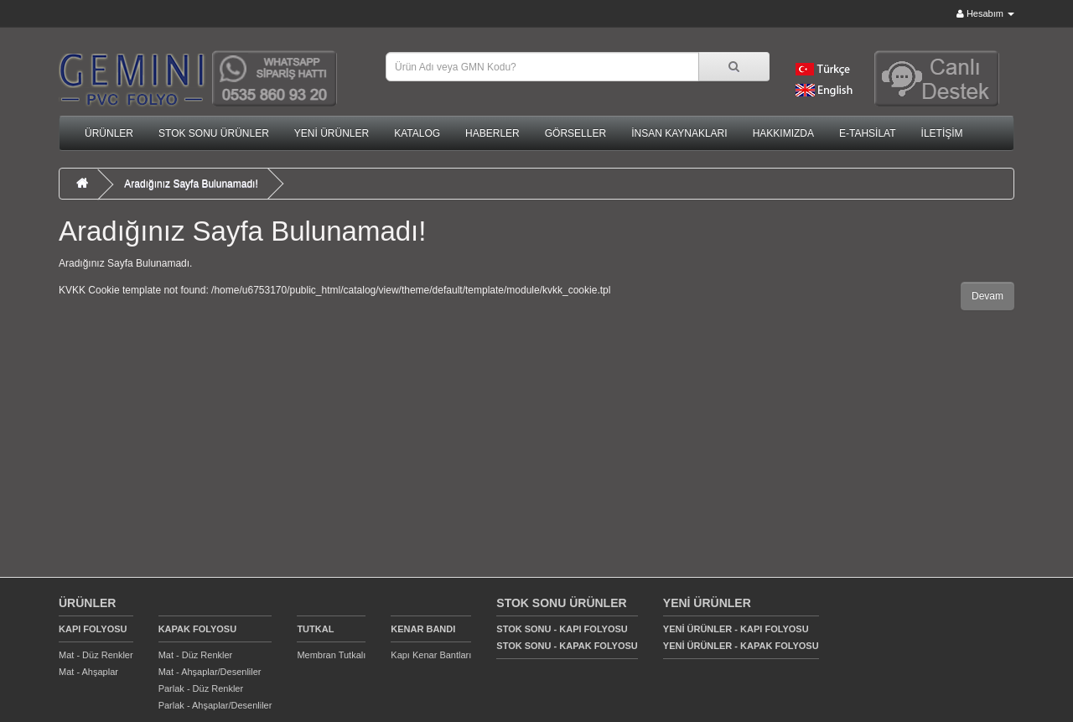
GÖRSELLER (575, 133)
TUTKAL (315, 629)
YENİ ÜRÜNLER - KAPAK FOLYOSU (741, 646)
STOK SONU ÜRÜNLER (213, 133)
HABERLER (492, 133)
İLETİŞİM (942, 133)
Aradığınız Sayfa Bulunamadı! (190, 184)
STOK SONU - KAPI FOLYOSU (561, 629)
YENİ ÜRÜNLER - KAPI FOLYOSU (736, 629)
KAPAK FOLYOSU (197, 629)
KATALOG (417, 133)
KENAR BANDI (423, 629)
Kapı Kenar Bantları (431, 655)
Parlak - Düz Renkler (200, 688)
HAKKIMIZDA (783, 133)
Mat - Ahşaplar (88, 672)
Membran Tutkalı (331, 655)
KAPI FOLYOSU (93, 629)
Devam (987, 296)
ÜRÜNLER (109, 133)
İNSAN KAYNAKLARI (679, 133)
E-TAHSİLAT (867, 133)
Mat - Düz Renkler (96, 655)
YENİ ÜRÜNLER (331, 133)
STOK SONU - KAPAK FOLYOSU (566, 646)
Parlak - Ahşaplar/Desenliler (215, 705)
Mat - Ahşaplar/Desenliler (210, 672)
